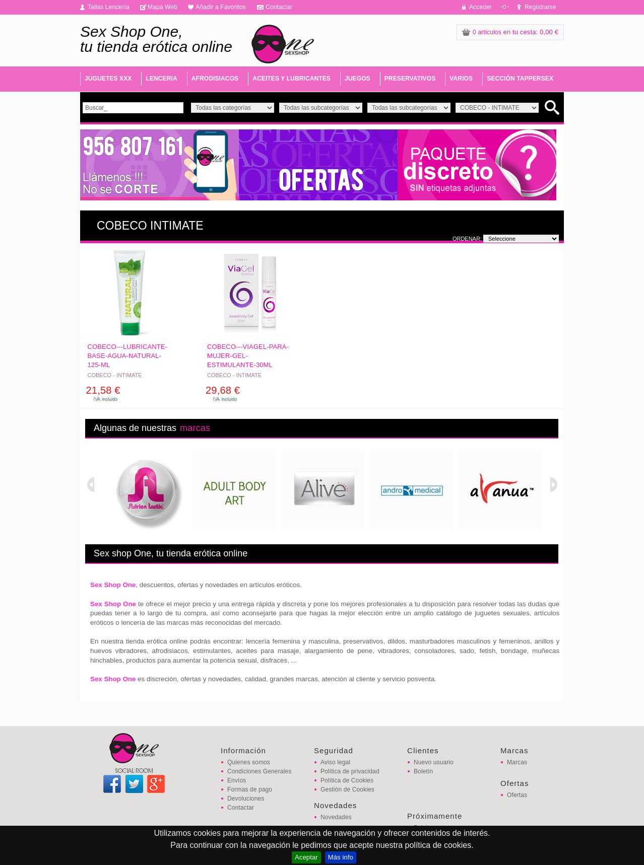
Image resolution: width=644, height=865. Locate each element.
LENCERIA (161, 78)
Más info (340, 857)
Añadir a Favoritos (221, 7)
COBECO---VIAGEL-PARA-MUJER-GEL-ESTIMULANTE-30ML (248, 356)
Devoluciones (245, 798)
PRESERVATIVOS (410, 78)
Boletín (423, 771)
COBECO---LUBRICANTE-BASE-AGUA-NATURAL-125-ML (128, 356)
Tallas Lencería (109, 7)
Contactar (279, 7)
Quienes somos (248, 762)
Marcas (517, 762)
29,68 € (223, 390)
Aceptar (306, 857)
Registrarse (540, 7)
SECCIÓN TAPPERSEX (520, 78)
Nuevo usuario (434, 762)
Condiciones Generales (259, 771)
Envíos (236, 780)
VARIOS (461, 78)
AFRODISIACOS (214, 78)
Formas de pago (249, 789)
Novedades (336, 817)
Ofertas (517, 795)
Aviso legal (335, 762)
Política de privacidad (349, 771)
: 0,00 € (510, 32)
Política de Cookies (346, 780)
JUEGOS (357, 78)
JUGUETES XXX (108, 78)
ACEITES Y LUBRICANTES (291, 78)
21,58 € (103, 390)
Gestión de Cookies (347, 789)
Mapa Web (162, 7)
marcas (195, 428)
